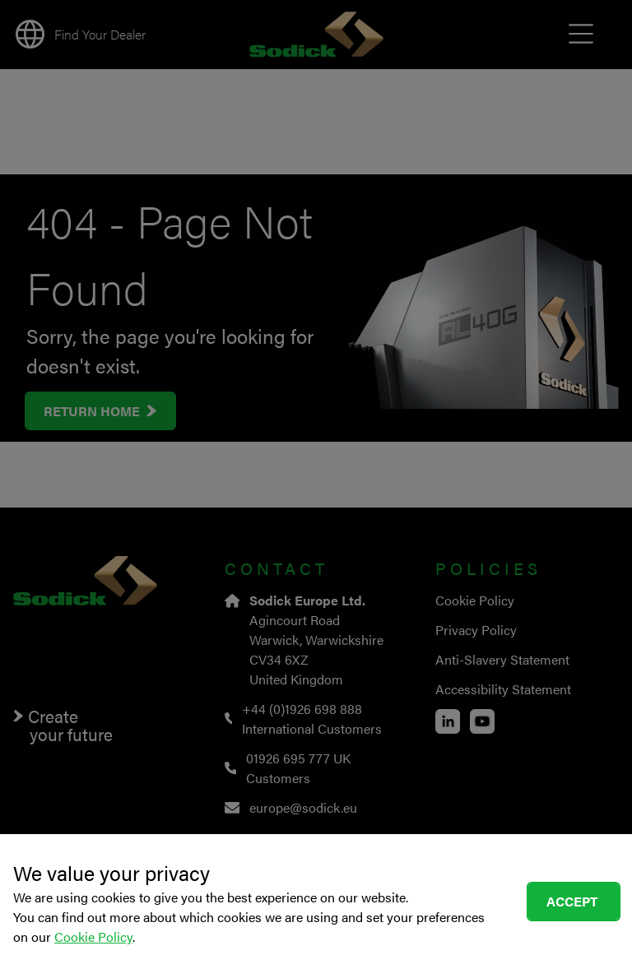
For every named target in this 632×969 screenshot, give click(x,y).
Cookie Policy (93, 936)
